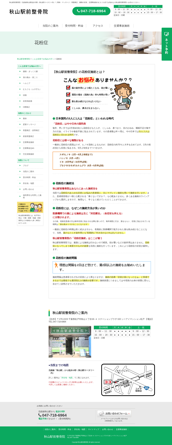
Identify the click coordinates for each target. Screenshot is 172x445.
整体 (25, 118)
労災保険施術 (28, 154)
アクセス (98, 25)
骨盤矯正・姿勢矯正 (31, 130)
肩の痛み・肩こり (30, 77)
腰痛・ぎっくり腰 (30, 71)
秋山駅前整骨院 (54, 436)
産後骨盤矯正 (28, 136)
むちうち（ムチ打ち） (32, 89)
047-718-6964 (91, 11)
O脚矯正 (26, 107)
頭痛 (25, 95)
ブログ (25, 165)
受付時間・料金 (74, 25)
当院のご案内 (50, 25)
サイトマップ (93, 429)
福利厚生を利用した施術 (32, 196)
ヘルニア (26, 83)
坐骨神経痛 (27, 101)
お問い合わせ (28, 189)
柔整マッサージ (29, 124)
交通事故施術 (122, 25)
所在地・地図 (66, 378)
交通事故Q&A (28, 148)
